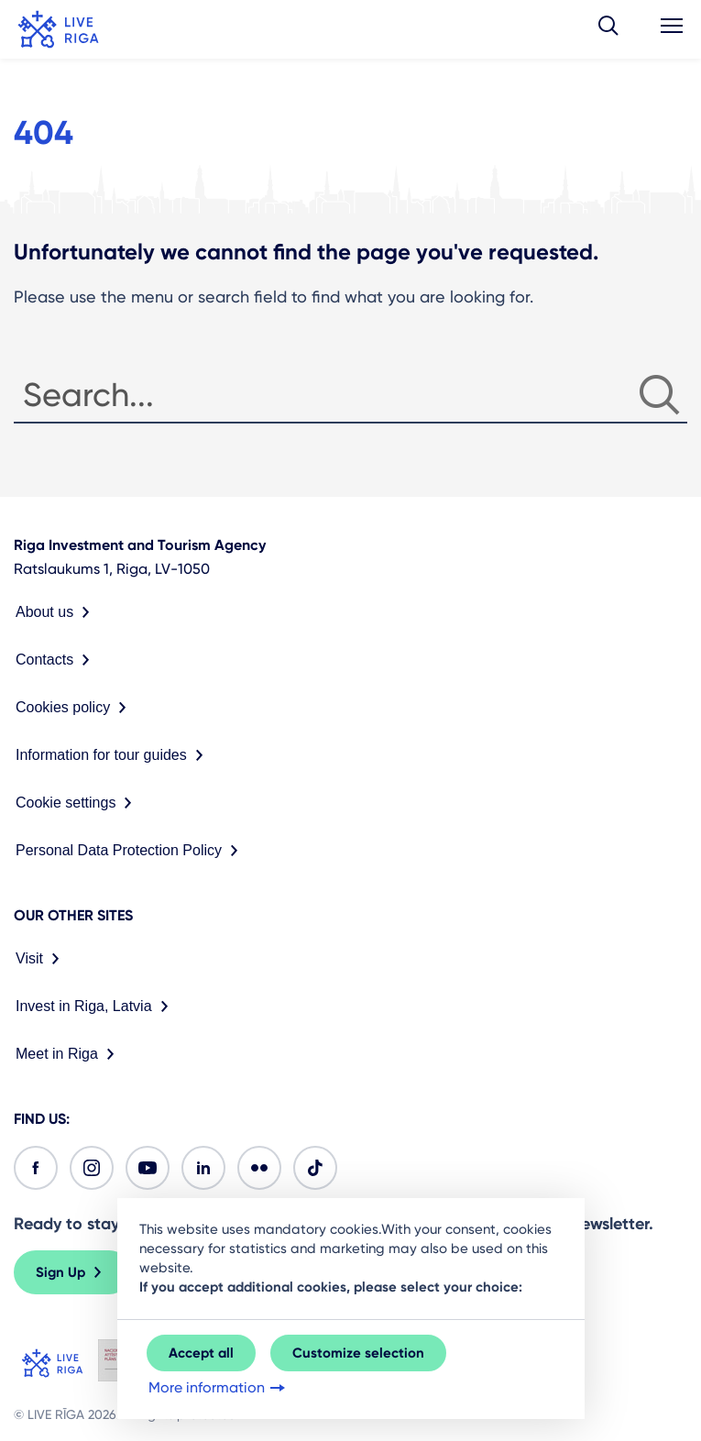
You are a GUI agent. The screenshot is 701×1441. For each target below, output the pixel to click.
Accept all (201, 1353)
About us (56, 612)
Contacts (56, 660)
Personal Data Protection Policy (131, 851)
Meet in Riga (69, 1054)
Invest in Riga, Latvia (96, 1007)
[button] (608, 29)
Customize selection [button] (358, 1353)
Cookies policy (75, 708)
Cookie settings (77, 803)
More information (218, 1388)
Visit (41, 959)
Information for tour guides (113, 755)
